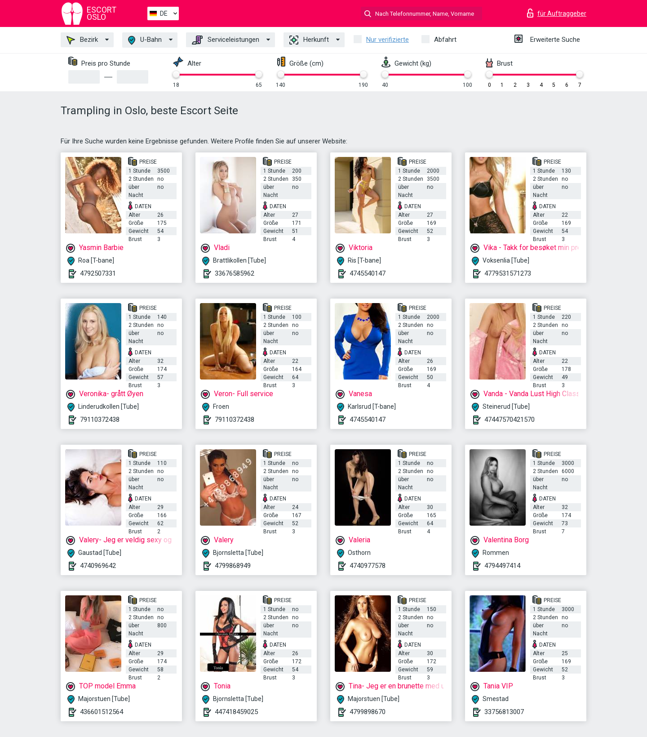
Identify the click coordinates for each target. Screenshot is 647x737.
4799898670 (368, 712)
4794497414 (502, 566)
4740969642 (98, 566)
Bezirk (82, 40)
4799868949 (233, 566)
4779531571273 (507, 273)
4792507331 (98, 273)
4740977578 (368, 566)
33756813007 (504, 712)
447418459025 (236, 712)
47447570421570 (509, 419)
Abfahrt (445, 40)
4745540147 (368, 273)
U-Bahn (145, 40)
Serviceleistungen (225, 40)
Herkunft (309, 40)
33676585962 (234, 273)
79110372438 (100, 419)
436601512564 (101, 712)
